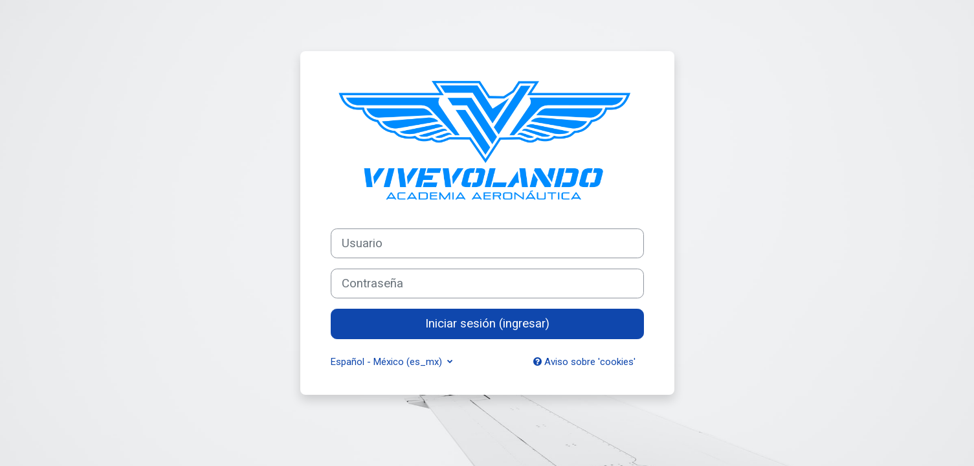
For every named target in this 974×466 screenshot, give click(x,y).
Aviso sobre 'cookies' (584, 362)
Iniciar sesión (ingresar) (487, 323)
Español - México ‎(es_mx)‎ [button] (388, 362)
